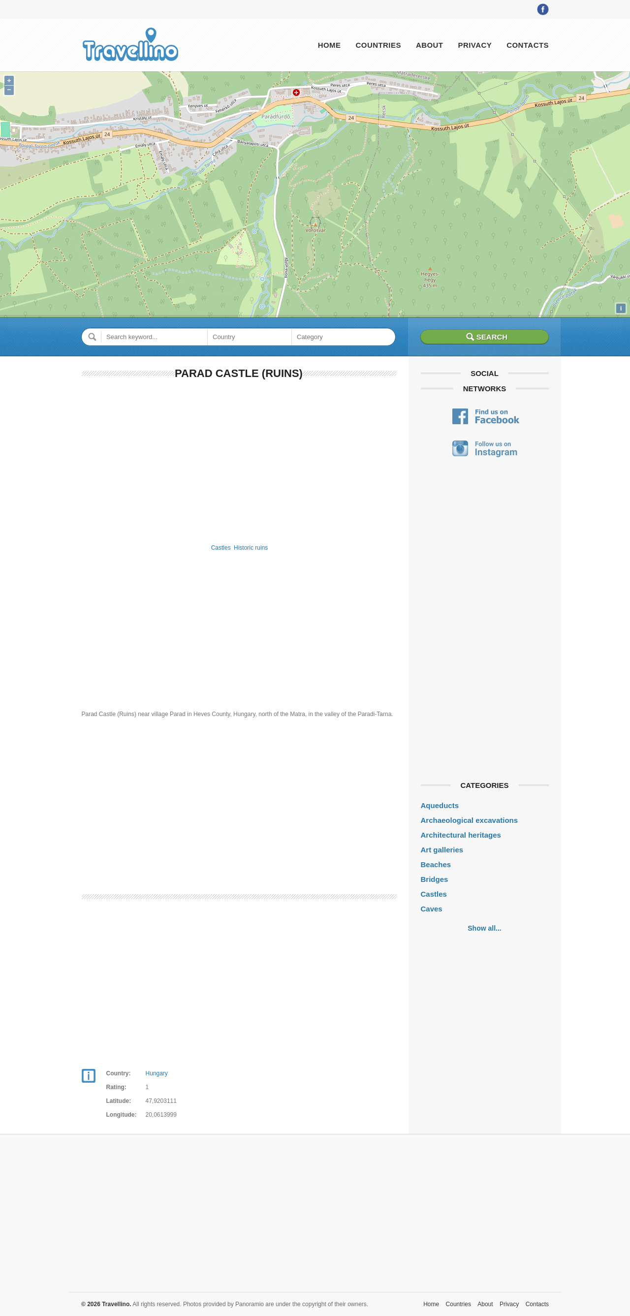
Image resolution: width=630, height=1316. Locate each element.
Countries (378, 45)
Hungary (157, 1073)
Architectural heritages (461, 835)
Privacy (475, 45)
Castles (221, 547)
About (429, 45)
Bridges (434, 879)
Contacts (527, 45)
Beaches (436, 864)
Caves (431, 909)
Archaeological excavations (469, 820)
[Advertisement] (239, 460)
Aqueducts (440, 805)
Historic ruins (251, 547)
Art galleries (442, 850)
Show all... (484, 928)
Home (329, 45)
